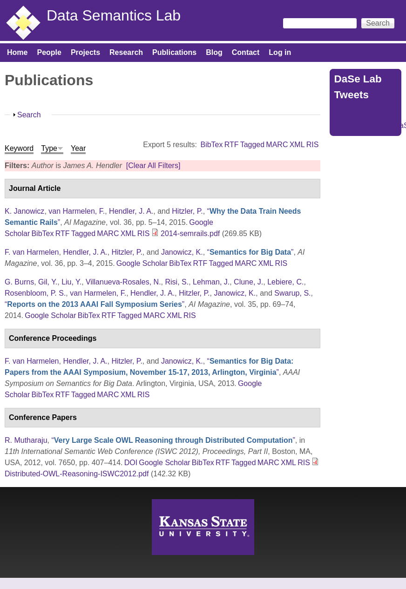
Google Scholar (142, 263)
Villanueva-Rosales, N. (123, 282)
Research (126, 52)
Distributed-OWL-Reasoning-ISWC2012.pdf (77, 474)
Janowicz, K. (182, 252)
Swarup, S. (292, 293)
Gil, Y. (47, 282)
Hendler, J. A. (131, 211)
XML (297, 145)
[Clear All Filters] (153, 165)
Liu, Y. (71, 282)
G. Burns (19, 282)
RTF (231, 145)
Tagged (252, 145)
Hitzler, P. (187, 211)
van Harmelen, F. (76, 211)
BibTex (211, 145)
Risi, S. (177, 282)
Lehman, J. (211, 282)
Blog (214, 52)
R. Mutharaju (26, 440)
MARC (277, 145)
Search (29, 115)
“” (250, 252)
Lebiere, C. (285, 282)
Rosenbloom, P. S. (35, 293)
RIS (312, 145)
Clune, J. (248, 282)
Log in (280, 52)
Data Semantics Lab (114, 15)
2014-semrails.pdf (190, 233)
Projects (85, 52)
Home (17, 52)
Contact (246, 52)
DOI (130, 463)
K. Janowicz (24, 211)
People (49, 52)
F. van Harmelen (32, 252)
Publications (174, 52)
